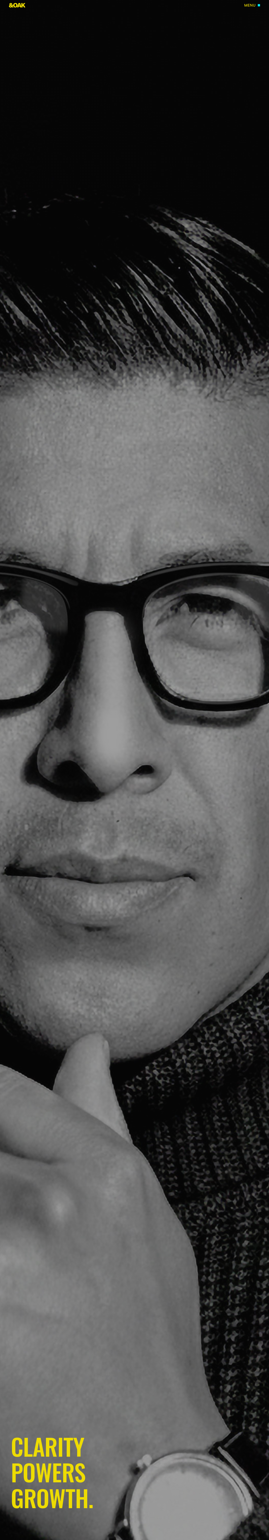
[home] (17, 5)
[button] (252, 5)
